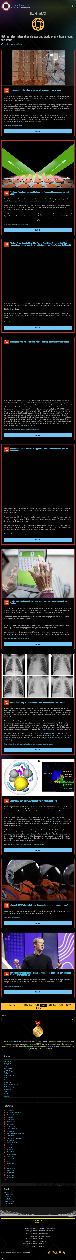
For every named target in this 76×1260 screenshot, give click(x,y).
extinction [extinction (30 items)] (24, 1044)
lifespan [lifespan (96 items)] (21, 1046)
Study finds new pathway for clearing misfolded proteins (33, 801)
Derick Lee (10, 1147)
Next (37, 1008)
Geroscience (7, 1192)
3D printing (7, 1061)
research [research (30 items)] (63, 1046)
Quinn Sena (11, 126)
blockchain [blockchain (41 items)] (63, 1042)
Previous (12, 1005)
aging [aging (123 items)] (5, 1042)
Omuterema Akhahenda (14, 1138)
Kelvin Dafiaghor (12, 430)
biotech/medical (23, 744)
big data (6, 1093)
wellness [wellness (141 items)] (49, 1049)
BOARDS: (41, 1236)
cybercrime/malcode (32, 744)
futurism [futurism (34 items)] (31, 1044)
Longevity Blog (8, 1194)
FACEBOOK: (27, 1228)
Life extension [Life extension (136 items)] (13, 1046)
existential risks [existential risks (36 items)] (18, 1044)
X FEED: (27, 1234)
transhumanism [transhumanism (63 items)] (42, 1049)
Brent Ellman (10, 1163)
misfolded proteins (52, 819)
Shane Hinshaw (11, 1152)
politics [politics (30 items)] (39, 1046)
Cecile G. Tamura (12, 1142)
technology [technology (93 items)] (33, 1049)
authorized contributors (15, 44)
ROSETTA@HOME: (27, 1244)
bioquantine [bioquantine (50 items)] (32, 1041)
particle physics (18, 126)
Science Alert (17, 313)
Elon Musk (7, 1070)
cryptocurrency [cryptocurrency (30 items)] (7, 1044)
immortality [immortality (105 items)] (60, 1044)
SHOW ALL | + (6, 1180)
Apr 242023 (6, 90)
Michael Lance (11, 1168)
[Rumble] (63, 1252)
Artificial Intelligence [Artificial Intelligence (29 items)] (25, 1041)
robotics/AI (36, 430)
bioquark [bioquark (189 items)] (38, 1041)
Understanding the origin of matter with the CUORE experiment (35, 90)
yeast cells (29, 834)
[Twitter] (53, 1252)
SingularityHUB (8, 1203)
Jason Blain (10, 1170)
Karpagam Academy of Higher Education (45, 733)
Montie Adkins (11, 1173)
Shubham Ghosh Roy (13, 744)
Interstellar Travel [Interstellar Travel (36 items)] (68, 1044)
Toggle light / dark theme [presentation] (73, 6)
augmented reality (9, 1088)
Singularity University (10, 1072)
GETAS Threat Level (38, 1222)
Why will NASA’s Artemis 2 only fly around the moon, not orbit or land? (39, 905)
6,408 (50, 1005)
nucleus (67, 819)
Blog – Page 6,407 (38, 13)
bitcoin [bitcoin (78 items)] (59, 1042)
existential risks (24, 430)
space (18, 918)
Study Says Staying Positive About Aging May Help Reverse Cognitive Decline (38, 602)
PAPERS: (41, 1244)
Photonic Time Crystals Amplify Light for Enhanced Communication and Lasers (39, 193)
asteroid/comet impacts (11, 1084)
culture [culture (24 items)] (11, 1044)
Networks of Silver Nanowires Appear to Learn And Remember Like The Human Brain (39, 449)
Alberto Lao (10, 1149)
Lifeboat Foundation (12, 1253)
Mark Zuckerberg (9, 1075)
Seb (8, 1166)
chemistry (22, 224)
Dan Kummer (10, 1135)
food (17, 534)
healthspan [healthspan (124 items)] (45, 1044)
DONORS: (32, 1236)
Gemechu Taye (11, 1126)
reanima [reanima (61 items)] (43, 1046)
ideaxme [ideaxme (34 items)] (54, 1044)
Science (67, 315)
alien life (6, 1079)
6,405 (31, 1005)
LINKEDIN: (27, 1231)
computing (19, 322)
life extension (19, 639)
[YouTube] (60, 1252)
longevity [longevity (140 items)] (27, 1046)
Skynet (6, 1074)
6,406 (37, 1005)
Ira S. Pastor (10, 1175)
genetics (30, 845)
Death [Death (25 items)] (14, 1044)
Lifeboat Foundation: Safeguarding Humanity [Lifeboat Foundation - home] (33, 6)
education (39, 744)
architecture (7, 1082)
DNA (5, 1066)
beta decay (60, 115)
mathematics (45, 744)
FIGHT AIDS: (29, 1239)
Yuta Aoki (9, 1145)
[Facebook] (49, 1252)
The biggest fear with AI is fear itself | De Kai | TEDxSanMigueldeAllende (39, 342)
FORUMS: (34, 1246)
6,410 (61, 1005)
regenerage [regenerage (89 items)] (49, 1046)
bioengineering (8, 1095)
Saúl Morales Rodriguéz (14, 1112)
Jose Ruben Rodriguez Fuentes (16, 1133)
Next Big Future (8, 1199)
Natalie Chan (10, 1156)
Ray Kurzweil (8, 1068)
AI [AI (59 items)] (7, 1042)
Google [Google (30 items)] (34, 1044)
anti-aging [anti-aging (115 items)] (17, 1042)
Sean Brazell (10, 1159)
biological (17, 224)
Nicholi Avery (12, 639)
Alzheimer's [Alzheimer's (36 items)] (11, 1042)
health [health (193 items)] (38, 1044)
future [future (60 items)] (27, 1044)
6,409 (55, 1005)
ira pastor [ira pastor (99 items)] (5, 1046)
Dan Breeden (11, 845)
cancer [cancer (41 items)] (72, 1042)
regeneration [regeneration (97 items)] (57, 1046)
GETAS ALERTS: (42, 1231)
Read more (38, 131)
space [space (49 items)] (73, 1046)
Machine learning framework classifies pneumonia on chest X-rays (37, 702)
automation (7, 1090)
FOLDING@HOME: (27, 1241)
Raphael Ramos (11, 1154)
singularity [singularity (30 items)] (69, 1046)
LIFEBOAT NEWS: (42, 1228)
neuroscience (26, 322)
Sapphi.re (28, 1253)
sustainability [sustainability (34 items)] (27, 1049)
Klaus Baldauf (11, 1140)
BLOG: (40, 1234)
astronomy (7, 1086)
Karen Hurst (10, 1131)
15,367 (68, 1005)
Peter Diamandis (9, 1065)
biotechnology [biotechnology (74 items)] (53, 1042)
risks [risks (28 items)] (66, 1046)
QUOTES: (41, 1246)
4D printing (7, 1063)
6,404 (26, 1005)
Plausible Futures (9, 1201)
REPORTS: (41, 1239)
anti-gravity (7, 1081)
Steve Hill (9, 1161)
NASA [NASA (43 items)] (32, 1046)
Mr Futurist (7, 1197)
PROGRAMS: (41, 1241)
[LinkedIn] (56, 1252)
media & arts (31, 430)
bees (5, 1091)
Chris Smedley (11, 1177)
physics (26, 224)
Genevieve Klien (11, 1110)
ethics (18, 430)
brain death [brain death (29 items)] (68, 1041)
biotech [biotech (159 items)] (45, 1041)
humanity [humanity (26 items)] (51, 1044)
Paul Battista (11, 534)
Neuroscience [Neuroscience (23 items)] (36, 1046)
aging (5, 1077)
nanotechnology (22, 534)
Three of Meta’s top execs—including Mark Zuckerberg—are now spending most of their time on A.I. (40, 974)
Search (72, 1019)
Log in (5, 44)
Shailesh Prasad (12, 322)
